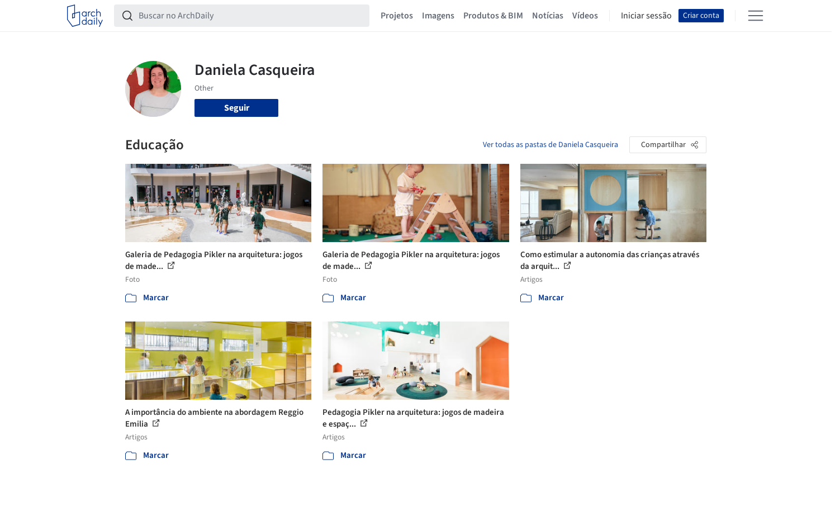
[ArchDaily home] (85, 15)
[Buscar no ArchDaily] (251, 15)
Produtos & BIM (493, 16)
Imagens (438, 16)
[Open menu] (756, 16)
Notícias (547, 16)
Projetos (397, 16)
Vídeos (585, 16)
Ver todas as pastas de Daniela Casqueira (550, 145)
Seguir (236, 108)
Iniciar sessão (646, 16)
